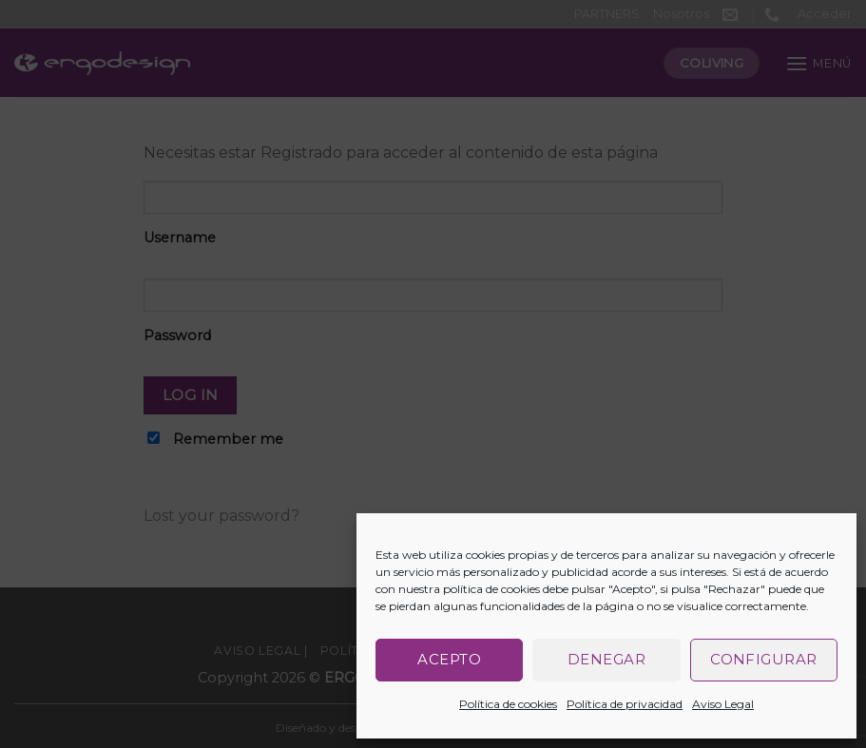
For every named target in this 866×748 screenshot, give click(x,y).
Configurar (764, 659)
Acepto (449, 659)
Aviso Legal (723, 704)
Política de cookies (508, 704)
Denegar (606, 659)
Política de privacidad (625, 704)
